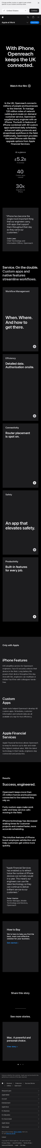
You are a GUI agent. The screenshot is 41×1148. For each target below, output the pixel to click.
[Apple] (2, 17)
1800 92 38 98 (10, 1133)
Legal (16, 1145)
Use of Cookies (17, 1143)
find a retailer (18, 1132)
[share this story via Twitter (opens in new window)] (18, 1000)
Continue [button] (34, 11)
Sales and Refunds (7, 1145)
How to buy (34, 22)
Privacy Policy (6, 1143)
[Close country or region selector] (38, 3)
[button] (15, 10)
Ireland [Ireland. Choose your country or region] (4, 1137)
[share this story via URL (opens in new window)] (27, 1000)
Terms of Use (27, 1143)
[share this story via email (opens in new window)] (23, 1000)
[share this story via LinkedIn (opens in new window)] (13, 1000)
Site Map (22, 1145)
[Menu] (38, 17)
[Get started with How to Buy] (12, 943)
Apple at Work (8, 22)
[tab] (18, 1064)
